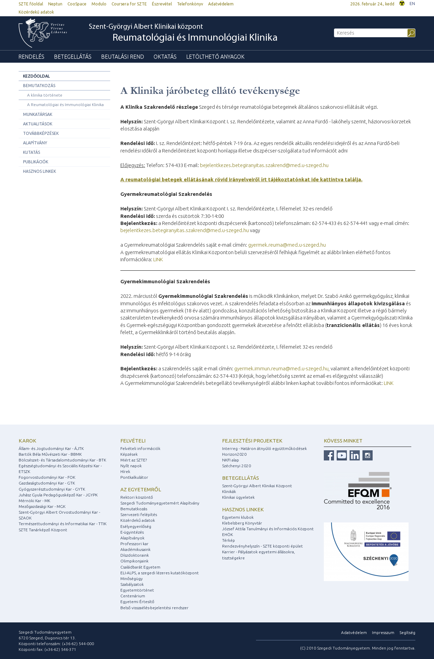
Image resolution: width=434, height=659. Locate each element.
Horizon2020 (234, 454)
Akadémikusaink (135, 549)
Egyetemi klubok (238, 517)
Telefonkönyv (190, 4)
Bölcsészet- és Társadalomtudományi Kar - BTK (62, 460)
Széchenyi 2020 (236, 466)
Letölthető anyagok (215, 57)
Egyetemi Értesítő (137, 601)
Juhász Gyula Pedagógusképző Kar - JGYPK (58, 495)
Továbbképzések (41, 133)
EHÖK (227, 534)
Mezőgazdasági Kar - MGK (42, 506)
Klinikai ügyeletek (238, 497)
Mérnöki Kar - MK (34, 500)
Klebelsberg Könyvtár (242, 523)
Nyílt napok (131, 466)
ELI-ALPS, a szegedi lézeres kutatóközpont (159, 573)
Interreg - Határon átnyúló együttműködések (264, 448)
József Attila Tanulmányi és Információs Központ (268, 529)
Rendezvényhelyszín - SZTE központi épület (262, 546)
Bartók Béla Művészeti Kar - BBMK (50, 454)
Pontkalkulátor (134, 477)
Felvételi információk (140, 448)
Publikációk (35, 162)
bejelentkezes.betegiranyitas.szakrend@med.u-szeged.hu (264, 165)
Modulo (99, 4)
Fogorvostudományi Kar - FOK (47, 477)
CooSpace (76, 4)
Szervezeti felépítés (138, 514)
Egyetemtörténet (137, 590)
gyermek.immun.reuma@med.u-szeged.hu (281, 368)
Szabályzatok (132, 584)
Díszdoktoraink (134, 555)
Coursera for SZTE (129, 4)
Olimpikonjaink (134, 561)
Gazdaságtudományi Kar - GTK (47, 483)
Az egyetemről (140, 489)
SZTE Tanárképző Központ (43, 530)
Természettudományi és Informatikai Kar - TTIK (62, 523)
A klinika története (44, 95)
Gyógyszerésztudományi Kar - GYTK (52, 489)
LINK (158, 259)
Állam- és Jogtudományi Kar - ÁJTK (51, 448)
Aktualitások (37, 124)
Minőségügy (131, 578)
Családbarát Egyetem (140, 567)
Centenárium (132, 596)
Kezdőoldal (36, 76)
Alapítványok (132, 538)
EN (412, 3)
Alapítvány (35, 143)
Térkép (228, 540)
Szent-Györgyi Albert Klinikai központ (183, 33)
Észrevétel (162, 4)
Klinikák (229, 491)
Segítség (407, 632)
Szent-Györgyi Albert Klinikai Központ (257, 485)
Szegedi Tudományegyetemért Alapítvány (159, 503)
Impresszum (383, 632)
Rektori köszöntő (136, 497)
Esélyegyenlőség (135, 526)
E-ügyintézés (132, 532)
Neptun (55, 4)
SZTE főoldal (31, 4)
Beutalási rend (122, 57)
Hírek (125, 471)
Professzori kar (134, 543)
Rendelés (31, 57)
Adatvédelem (221, 4)
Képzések (129, 454)
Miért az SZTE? (133, 460)
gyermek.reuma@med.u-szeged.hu (287, 245)
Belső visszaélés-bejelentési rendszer (154, 607)
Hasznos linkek (39, 171)
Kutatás (31, 152)
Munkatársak (37, 114)
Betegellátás (73, 57)
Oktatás (165, 57)
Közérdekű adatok (36, 12)
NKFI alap (230, 460)
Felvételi (132, 441)
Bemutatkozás (39, 85)
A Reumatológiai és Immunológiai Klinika (65, 104)
